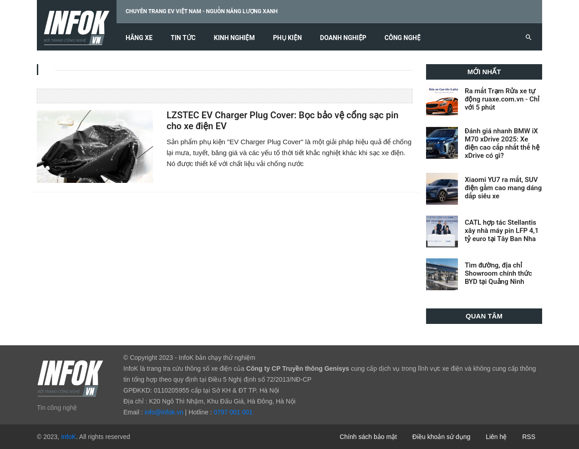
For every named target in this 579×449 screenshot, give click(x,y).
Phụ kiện (287, 38)
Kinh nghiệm (234, 38)
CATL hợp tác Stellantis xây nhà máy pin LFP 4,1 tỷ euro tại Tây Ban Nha (501, 230)
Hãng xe (139, 38)
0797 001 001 (233, 412)
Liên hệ (496, 436)
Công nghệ (403, 38)
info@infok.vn (164, 412)
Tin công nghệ (57, 407)
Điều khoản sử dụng (441, 436)
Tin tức (183, 38)
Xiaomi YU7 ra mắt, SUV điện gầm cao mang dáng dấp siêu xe (503, 188)
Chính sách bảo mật (368, 436)
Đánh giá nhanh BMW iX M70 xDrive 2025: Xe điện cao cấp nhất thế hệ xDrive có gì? (502, 143)
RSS (528, 436)
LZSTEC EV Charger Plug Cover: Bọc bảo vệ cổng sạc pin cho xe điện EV (282, 121)
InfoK (68, 436)
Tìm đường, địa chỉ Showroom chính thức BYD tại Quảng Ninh (498, 273)
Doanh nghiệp (343, 38)
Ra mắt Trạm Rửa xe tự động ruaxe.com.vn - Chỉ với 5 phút (502, 99)
